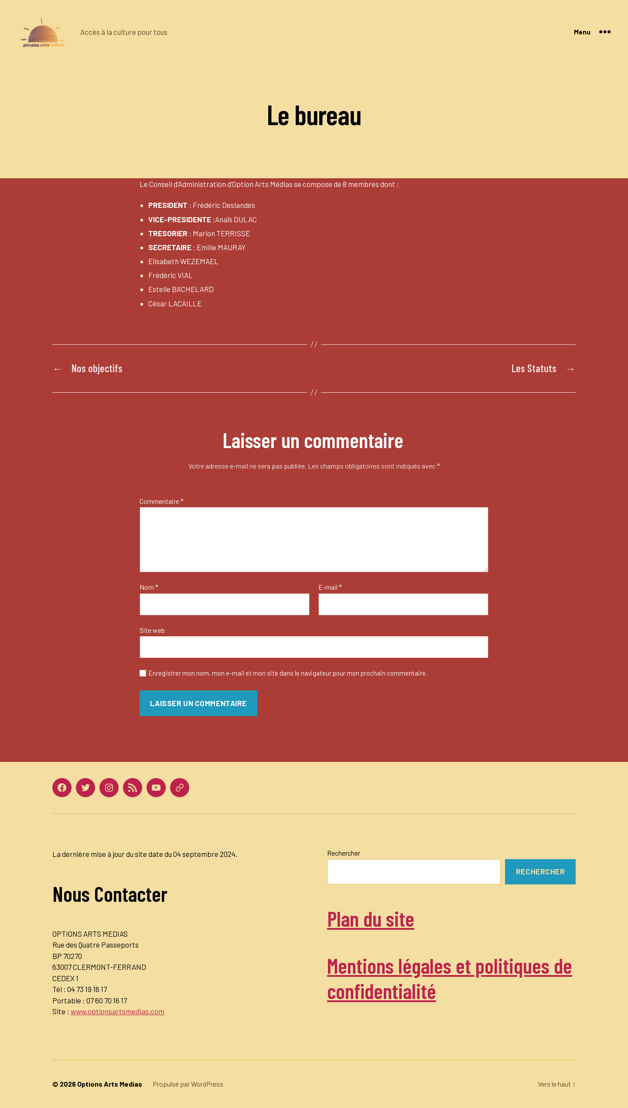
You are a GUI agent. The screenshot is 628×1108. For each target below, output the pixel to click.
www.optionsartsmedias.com (117, 1011)
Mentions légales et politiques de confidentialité (449, 978)
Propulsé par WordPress (188, 1084)
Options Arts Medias (109, 1084)
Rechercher (343, 853)
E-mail (330, 587)
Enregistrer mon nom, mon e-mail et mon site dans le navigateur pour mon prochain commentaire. (287, 673)
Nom (149, 587)
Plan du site (370, 918)
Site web (152, 630)
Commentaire (162, 501)
